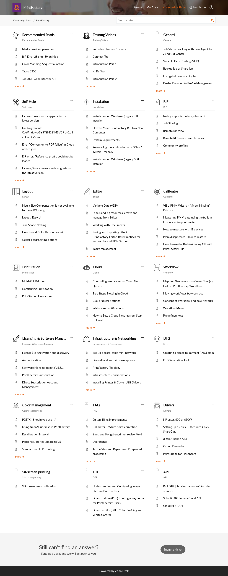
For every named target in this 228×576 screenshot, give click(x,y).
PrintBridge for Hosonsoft (179, 454)
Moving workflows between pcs (183, 293)
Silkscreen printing (36, 472)
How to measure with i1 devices (183, 229)
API (166, 472)
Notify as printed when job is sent (184, 116)
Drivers (168, 405)
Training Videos (104, 35)
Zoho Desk (122, 571)
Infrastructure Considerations (111, 375)
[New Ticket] (172, 549)
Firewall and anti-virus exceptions (114, 360)
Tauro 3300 (29, 71)
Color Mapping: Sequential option (43, 64)
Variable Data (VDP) (105, 205)
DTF (96, 472)
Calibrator (170, 191)
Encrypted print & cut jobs (179, 76)
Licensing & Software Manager (45, 338)
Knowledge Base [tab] (174, 7)
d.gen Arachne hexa (175, 439)
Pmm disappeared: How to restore (184, 237)
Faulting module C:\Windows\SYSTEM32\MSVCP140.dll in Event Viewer (47, 132)
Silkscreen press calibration (39, 486)
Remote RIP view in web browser (183, 138)
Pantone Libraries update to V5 (41, 442)
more (20, 86)
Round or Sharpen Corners (109, 49)
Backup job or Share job (178, 68)
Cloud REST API (173, 506)
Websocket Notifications (108, 308)
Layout (27, 191)
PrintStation (31, 267)
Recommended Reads (38, 35)
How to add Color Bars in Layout (42, 232)
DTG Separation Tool (176, 360)
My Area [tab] (152, 7)
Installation (101, 101)
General (169, 35)
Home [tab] (138, 7)
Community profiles (175, 146)
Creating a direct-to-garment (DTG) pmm (188, 353)
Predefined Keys (173, 315)
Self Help (29, 101)
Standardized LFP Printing (38, 449)
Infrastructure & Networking (114, 338)
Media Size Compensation (38, 49)
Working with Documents (109, 225)
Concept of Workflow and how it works (188, 301)
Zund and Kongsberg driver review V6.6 (117, 434)
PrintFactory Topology (106, 368)
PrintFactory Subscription (38, 375)
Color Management (36, 405)
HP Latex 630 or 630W (177, 420)
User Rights (100, 442)
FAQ (96, 405)
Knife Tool (99, 71)
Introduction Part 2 (105, 79)
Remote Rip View (173, 131)
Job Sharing (170, 123)
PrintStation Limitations (37, 296)
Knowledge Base (22, 20)
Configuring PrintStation (37, 289)
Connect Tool (101, 57)
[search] (166, 20)
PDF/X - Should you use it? (39, 420)
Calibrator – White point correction (115, 427)
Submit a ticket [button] (173, 549)
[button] (198, 7)
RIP (165, 101)
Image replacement (104, 249)
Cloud (97, 267)
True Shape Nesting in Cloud (110, 293)
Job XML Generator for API (39, 79)
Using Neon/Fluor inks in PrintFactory (46, 427)
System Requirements (106, 140)
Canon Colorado (173, 446)
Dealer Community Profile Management (188, 83)
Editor (97, 191)
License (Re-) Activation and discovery (45, 353)
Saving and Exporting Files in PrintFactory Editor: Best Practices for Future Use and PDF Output (116, 236)
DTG (166, 338)
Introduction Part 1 (105, 64)
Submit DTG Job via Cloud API (182, 498)
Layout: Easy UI (31, 217)
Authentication (31, 360)
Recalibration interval (35, 434)
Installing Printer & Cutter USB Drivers (117, 382)
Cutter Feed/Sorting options (39, 240)
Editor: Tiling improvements (110, 420)
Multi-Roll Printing (33, 281)
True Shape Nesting (34, 225)
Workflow (170, 267)
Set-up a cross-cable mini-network (114, 353)
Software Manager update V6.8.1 (43, 368)
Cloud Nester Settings (106, 301)
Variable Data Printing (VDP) (181, 61)
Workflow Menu (173, 308)
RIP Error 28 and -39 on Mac (40, 57)
